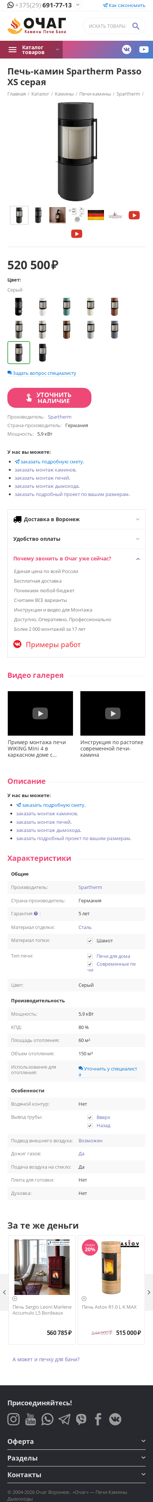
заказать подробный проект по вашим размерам (72, 494)
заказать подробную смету (49, 461)
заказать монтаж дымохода (47, 486)
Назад (103, 1125)
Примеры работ (47, 644)
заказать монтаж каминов (45, 469)
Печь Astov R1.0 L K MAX (109, 1307)
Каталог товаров (33, 49)
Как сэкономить (124, 5)
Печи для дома (113, 956)
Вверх (103, 1117)
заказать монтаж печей (42, 477)
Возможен (90, 1141)
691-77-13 (39, 5)
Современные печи (111, 966)
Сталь (85, 927)
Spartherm (90, 887)
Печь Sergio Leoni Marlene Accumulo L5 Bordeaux (42, 1310)
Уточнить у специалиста (108, 1071)
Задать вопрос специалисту (41, 373)
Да (81, 1154)
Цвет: (14, 279)
